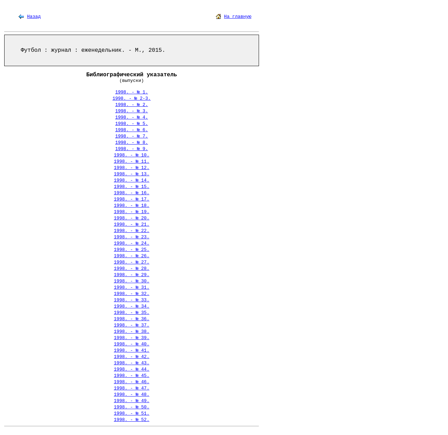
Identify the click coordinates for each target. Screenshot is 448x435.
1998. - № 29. (131, 275)
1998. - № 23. (131, 237)
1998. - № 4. (131, 117)
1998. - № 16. (131, 193)
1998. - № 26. (131, 256)
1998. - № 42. (131, 356)
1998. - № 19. (131, 212)
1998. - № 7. (131, 136)
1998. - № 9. (131, 149)
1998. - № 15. (131, 186)
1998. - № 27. (131, 262)
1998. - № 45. (131, 375)
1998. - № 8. (131, 142)
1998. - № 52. (131, 419)
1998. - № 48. (131, 394)
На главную (237, 16)
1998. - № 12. (131, 167)
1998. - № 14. (131, 180)
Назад (34, 16)
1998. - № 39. (131, 338)
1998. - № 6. (131, 130)
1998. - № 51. (131, 413)
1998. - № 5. (131, 123)
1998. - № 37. (131, 325)
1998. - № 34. (131, 306)
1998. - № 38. (131, 331)
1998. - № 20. (131, 218)
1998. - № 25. (131, 249)
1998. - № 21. (131, 224)
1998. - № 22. (131, 230)
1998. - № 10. (131, 155)
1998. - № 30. (131, 281)
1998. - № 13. (131, 174)
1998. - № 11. (131, 161)
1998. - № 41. (131, 350)
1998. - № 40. (131, 344)
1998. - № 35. (131, 312)
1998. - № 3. (131, 111)
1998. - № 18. (131, 205)
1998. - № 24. (131, 243)
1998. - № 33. (131, 300)
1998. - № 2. (131, 104)
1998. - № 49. (131, 401)
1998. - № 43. (131, 363)
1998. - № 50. (131, 407)
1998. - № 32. (131, 293)
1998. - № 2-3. (131, 98)
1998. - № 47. (131, 388)
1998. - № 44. (131, 369)
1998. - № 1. (131, 92)
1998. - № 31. (131, 287)
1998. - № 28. (131, 268)
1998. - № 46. (131, 382)
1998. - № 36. (131, 319)
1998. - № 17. (131, 199)
